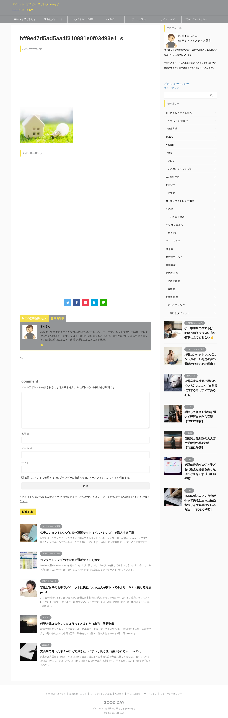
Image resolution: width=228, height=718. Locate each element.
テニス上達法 (139, 19)
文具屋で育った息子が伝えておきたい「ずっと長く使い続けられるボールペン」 (91, 651)
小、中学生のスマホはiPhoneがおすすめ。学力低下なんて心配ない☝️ (200, 333)
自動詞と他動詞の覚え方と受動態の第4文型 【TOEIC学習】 (200, 443)
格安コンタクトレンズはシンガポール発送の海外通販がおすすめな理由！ (200, 359)
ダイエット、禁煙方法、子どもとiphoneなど (114, 708)
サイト (25, 462)
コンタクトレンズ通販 (82, 19)
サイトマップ (167, 19)
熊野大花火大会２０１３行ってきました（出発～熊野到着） (78, 623)
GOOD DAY (22, 10)
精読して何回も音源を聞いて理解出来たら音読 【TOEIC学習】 (200, 417)
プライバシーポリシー (196, 19)
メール (26, 448)
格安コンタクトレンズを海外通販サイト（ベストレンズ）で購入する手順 (87, 532)
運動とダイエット (53, 19)
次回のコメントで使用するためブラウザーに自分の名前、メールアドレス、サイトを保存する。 (78, 477)
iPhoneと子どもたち (24, 19)
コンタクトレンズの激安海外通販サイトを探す (70, 559)
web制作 (110, 19)
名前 (25, 433)
